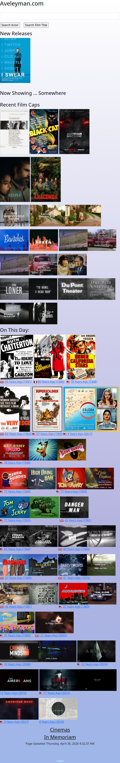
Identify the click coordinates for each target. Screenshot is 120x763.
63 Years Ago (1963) (18, 434)
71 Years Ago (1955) (17, 520)
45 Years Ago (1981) (18, 607)
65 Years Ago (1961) (78, 520)
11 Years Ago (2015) (56, 693)
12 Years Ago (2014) (94, 664)
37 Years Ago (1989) (76, 607)
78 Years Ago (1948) (84, 382)
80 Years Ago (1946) (51, 382)
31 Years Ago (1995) (17, 635)
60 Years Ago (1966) (76, 549)
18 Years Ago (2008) (17, 664)
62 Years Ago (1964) (17, 549)
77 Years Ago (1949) (17, 491)
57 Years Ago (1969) (49, 434)
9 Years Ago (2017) (79, 434)
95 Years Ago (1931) (18, 382)
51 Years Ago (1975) (76, 578)
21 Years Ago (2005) (53, 635)
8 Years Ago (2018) (51, 722)
